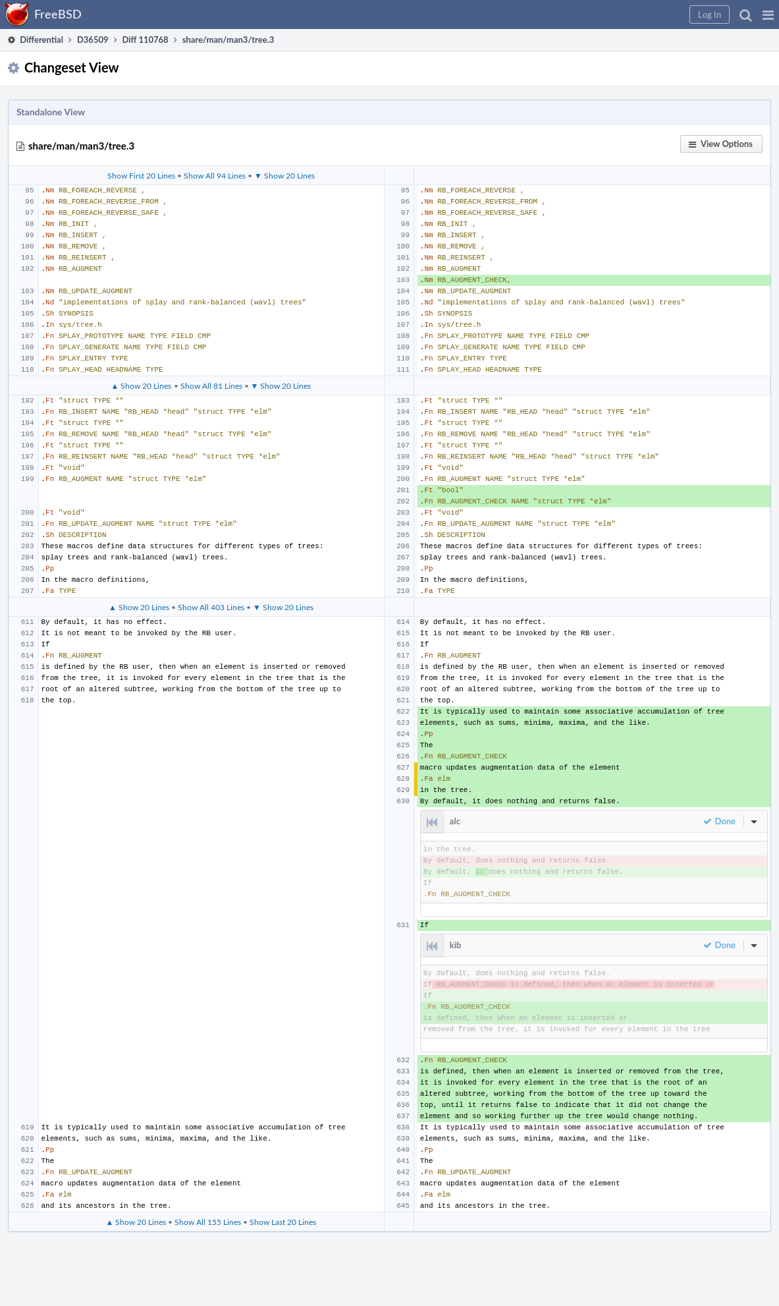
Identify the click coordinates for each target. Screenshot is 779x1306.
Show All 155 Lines (208, 1221)
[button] (768, 14)
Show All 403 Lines (211, 607)
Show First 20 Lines (141, 175)
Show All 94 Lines (215, 175)
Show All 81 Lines (211, 385)
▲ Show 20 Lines (141, 385)
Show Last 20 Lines (283, 1221)
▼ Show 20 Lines (284, 175)
